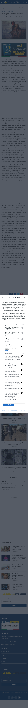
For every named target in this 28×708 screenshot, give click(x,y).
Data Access (14, 410)
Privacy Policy (22, 410)
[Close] (25, 298)
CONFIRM (8, 404)
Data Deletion (5, 410)
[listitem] (14, 324)
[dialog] (14, 354)
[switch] (22, 328)
